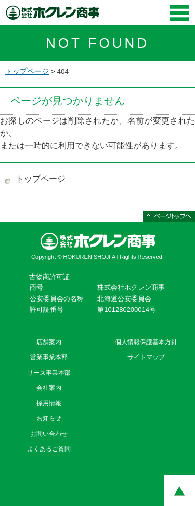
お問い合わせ (49, 433)
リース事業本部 (49, 372)
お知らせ (48, 418)
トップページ (27, 71)
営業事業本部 (49, 357)
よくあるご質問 (49, 449)
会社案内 (48, 387)
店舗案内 (48, 342)
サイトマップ (146, 357)
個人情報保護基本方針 (146, 342)
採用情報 (48, 403)
